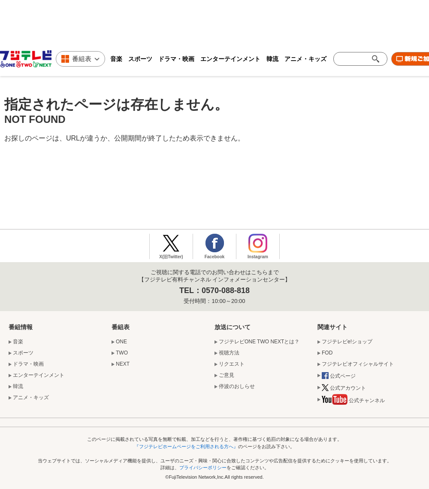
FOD (327, 353)
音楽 (116, 58)
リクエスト (232, 364)
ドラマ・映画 (176, 58)
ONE (121, 342)
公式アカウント (344, 388)
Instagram (258, 256)
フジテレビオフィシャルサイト (358, 364)
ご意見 (226, 375)
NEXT (123, 364)
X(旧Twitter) (171, 256)
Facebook (215, 256)
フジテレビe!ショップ (347, 342)
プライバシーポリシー (203, 467)
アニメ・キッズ (305, 58)
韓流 (272, 58)
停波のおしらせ (237, 386)
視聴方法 (229, 353)
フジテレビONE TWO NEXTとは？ (259, 342)
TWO (122, 353)
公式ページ (339, 376)
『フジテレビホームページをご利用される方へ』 (186, 446)
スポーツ (140, 58)
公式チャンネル (353, 401)
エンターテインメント (230, 58)
